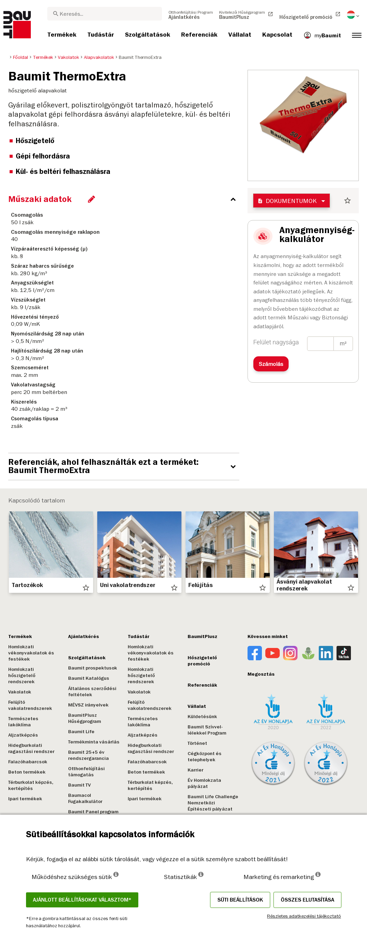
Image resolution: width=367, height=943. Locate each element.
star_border (347, 200)
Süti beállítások (240, 899)
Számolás (271, 363)
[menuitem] (190, 15)
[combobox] (104, 14)
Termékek (20, 636)
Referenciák (200, 685)
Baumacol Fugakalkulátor (84, 798)
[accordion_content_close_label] (125, 199)
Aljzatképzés (23, 735)
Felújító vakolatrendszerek (30, 705)
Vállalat (195, 706)
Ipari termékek (25, 799)
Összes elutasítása (307, 899)
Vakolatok (19, 692)
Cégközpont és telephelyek (202, 757)
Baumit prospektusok (91, 668)
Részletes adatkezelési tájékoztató (304, 916)
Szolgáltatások (86, 658)
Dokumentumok (287, 201)
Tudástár (137, 636)
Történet (195, 743)
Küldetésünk (200, 716)
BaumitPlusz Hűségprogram (83, 718)
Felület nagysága (276, 342)
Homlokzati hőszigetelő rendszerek (21, 675)
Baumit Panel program (92, 812)
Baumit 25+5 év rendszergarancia (87, 755)
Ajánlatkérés (82, 636)
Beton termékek (27, 772)
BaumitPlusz (200, 636)
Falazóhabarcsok (27, 762)
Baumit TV (78, 785)
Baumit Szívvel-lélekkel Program (205, 730)
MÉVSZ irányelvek (87, 705)
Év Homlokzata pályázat (202, 783)
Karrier (193, 770)
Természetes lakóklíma (23, 722)
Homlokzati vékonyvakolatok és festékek (31, 653)
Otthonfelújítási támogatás (85, 772)
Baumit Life (80, 732)
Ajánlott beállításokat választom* (82, 899)
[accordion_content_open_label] (125, 466)
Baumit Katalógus (88, 678)
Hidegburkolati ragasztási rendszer (31, 748)
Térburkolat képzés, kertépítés (30, 785)
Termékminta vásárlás (93, 742)
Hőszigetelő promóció (200, 661)
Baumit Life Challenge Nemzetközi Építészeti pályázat (211, 803)
